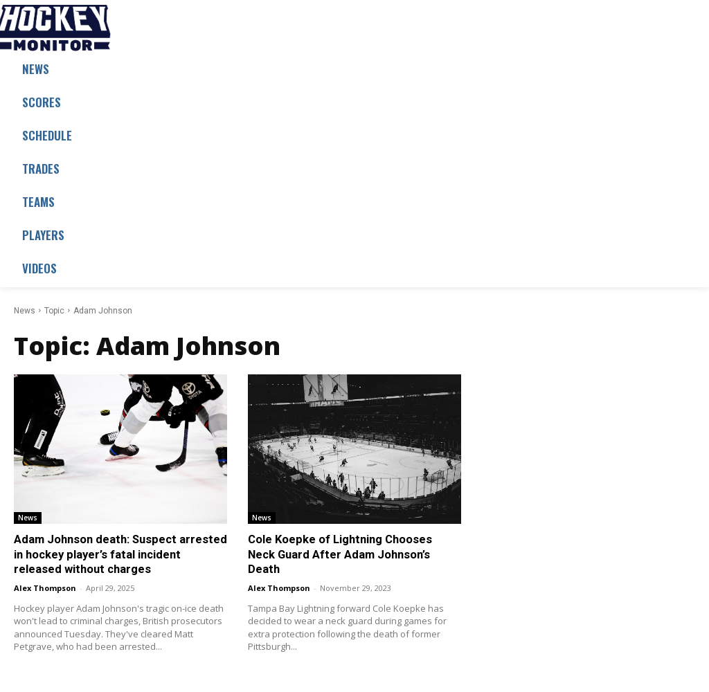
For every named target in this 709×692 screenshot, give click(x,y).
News (24, 311)
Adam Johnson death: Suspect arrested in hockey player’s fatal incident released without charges (118, 553)
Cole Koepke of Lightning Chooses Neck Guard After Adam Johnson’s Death (354, 546)
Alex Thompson (45, 586)
